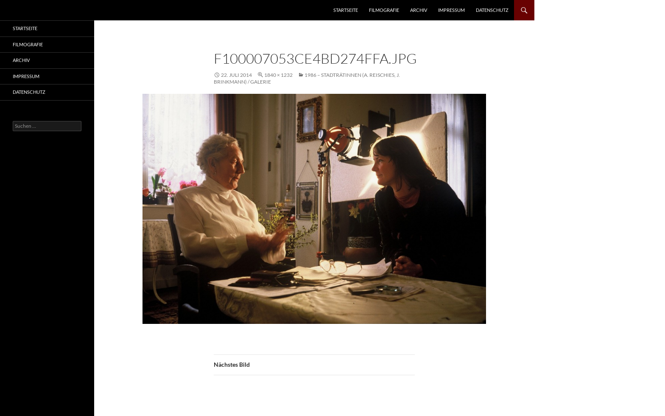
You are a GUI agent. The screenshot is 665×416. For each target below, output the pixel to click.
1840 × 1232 (278, 75)
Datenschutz (492, 10)
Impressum (451, 10)
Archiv (418, 10)
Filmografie (384, 10)
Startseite (345, 10)
